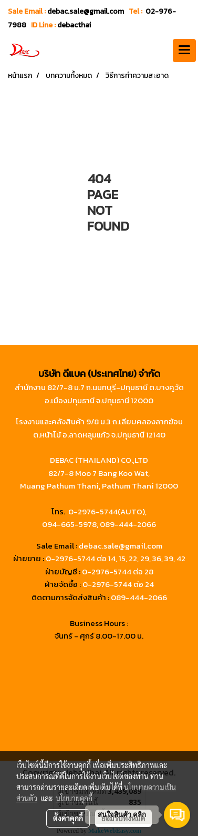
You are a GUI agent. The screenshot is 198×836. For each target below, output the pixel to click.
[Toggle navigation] (184, 50)
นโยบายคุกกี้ (74, 798)
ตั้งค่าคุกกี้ (68, 818)
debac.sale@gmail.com (120, 546)
